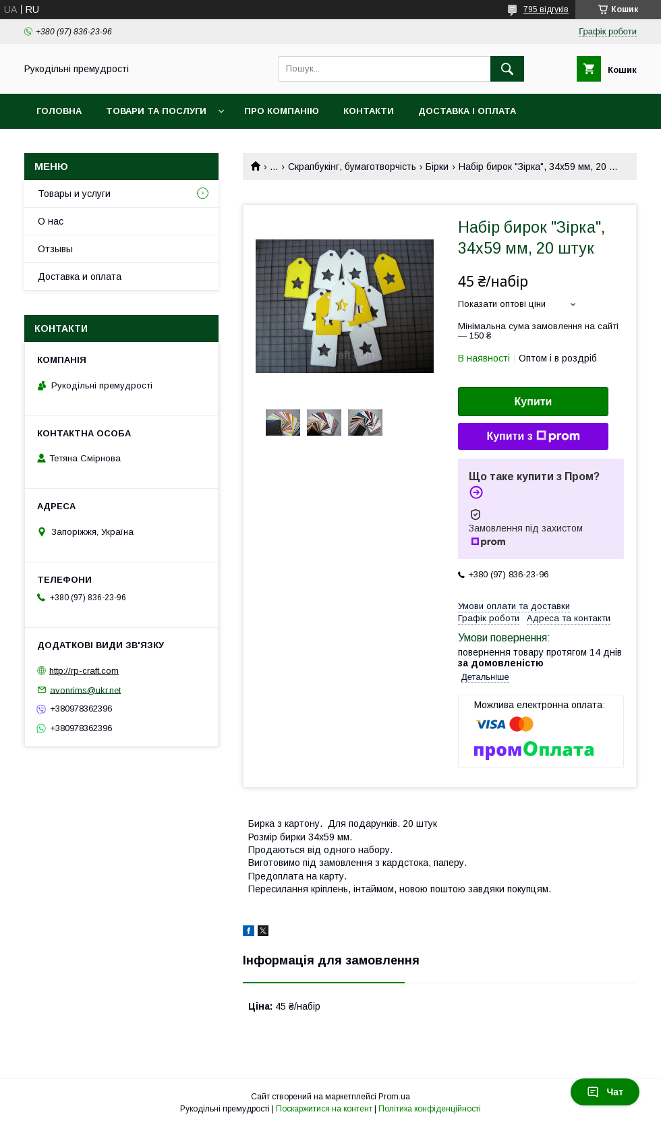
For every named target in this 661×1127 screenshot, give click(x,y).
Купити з (532, 436)
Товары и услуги (74, 193)
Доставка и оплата (79, 276)
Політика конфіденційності (429, 1109)
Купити (533, 401)
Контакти (368, 111)
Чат (605, 1092)
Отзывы (55, 248)
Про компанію (281, 111)
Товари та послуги (156, 111)
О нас (50, 221)
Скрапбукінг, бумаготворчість (352, 166)
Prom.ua (394, 1096)
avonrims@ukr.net (85, 690)
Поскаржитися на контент (324, 1109)
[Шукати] (507, 69)
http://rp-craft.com (84, 671)
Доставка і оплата (467, 111)
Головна (59, 111)
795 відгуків (546, 9)
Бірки (437, 166)
